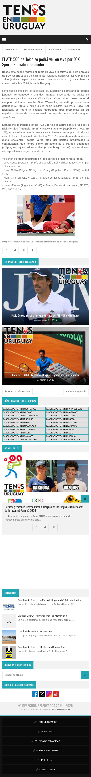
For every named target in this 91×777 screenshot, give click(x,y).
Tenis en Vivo (74, 49)
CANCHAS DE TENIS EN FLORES (60, 419)
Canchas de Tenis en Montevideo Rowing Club (41, 647)
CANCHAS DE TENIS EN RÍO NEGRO (19, 429)
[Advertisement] (45, 562)
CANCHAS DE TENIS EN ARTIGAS (17, 412)
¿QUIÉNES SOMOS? (45, 722)
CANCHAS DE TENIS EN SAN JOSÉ (18, 436)
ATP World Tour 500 (33, 49)
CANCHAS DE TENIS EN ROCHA (17, 433)
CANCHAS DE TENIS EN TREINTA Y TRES (64, 440)
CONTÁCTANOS (45, 769)
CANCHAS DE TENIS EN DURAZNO (18, 419)
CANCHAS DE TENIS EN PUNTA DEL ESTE (64, 409)
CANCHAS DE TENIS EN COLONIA (60, 416)
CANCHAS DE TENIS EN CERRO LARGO (20, 416)
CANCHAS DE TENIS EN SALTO (59, 433)
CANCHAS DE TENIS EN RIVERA (60, 429)
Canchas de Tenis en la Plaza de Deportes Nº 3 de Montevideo (49, 600)
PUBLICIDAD (45, 760)
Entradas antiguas (76, 391)
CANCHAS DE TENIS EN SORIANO (61, 436)
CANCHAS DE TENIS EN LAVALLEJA (61, 423)
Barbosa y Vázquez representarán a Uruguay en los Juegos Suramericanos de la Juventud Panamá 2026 (44, 509)
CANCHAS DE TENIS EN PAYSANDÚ (61, 426)
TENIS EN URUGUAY (60, 709)
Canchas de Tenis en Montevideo (35, 631)
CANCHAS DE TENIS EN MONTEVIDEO (19, 409)
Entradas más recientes (17, 391)
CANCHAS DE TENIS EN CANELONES (62, 412)
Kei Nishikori (55, 49)
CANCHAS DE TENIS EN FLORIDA (17, 423)
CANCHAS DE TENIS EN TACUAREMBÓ (20, 440)
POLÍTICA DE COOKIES (45, 750)
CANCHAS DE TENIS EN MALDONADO (19, 426)
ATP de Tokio (11, 49)
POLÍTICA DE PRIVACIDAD (45, 741)
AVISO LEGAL (45, 731)
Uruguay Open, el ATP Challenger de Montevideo (42, 615)
